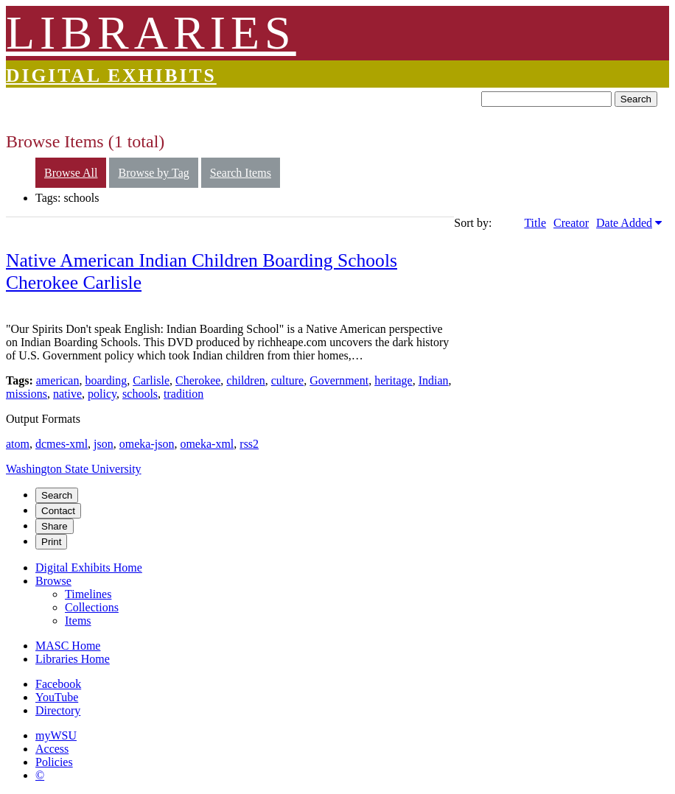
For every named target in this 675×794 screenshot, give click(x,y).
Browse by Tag (153, 172)
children (245, 380)
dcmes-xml (61, 444)
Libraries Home (72, 659)
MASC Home (67, 645)
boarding (106, 380)
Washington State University (73, 469)
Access (52, 748)
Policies (54, 762)
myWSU (56, 735)
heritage (393, 380)
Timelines (88, 594)
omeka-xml (207, 444)
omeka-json (147, 444)
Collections (92, 607)
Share (54, 526)
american (58, 380)
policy (102, 393)
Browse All (70, 172)
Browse (53, 581)
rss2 (249, 444)
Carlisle (151, 380)
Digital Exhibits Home (88, 567)
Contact (58, 510)
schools (140, 393)
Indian (434, 380)
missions (26, 393)
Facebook (58, 684)
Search (635, 99)
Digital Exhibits (111, 75)
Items (78, 620)
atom (17, 444)
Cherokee (197, 380)
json (103, 444)
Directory (57, 710)
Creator (571, 223)
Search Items (240, 172)
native (67, 393)
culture (287, 380)
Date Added (624, 223)
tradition (183, 393)
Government (338, 380)
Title (535, 223)
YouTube (56, 697)
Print (51, 541)
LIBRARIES (151, 33)
